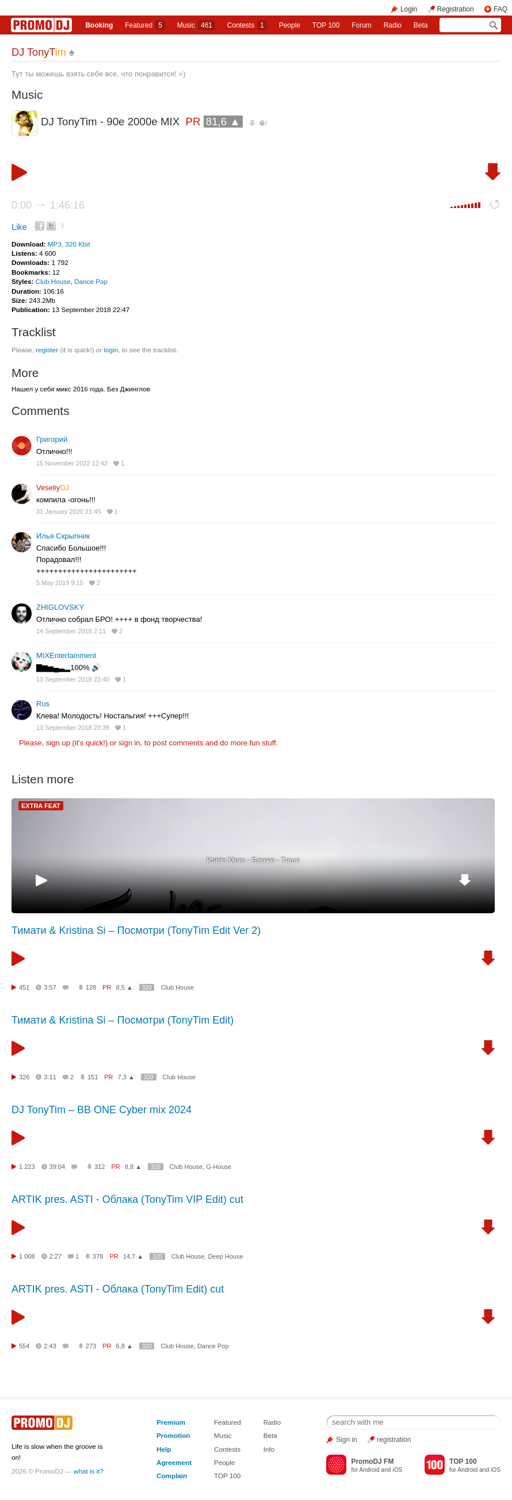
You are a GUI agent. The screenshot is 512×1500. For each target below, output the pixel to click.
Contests (227, 1449)
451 (24, 987)
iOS (397, 1470)
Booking (99, 25)
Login (408, 9)
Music (196, 25)
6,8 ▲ (124, 1346)
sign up (58, 743)
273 (91, 1346)
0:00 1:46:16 (48, 205)
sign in (129, 743)
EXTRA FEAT (40, 805)
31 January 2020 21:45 (68, 511)
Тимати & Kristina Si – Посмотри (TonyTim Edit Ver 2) (136, 930)
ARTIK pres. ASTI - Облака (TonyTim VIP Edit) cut (127, 1199)
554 (24, 1346)
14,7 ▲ (133, 1256)
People (289, 25)
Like (19, 227)
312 (99, 1166)
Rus (42, 703)
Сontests (247, 25)
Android (370, 1470)
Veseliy (52, 487)
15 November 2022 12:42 (72, 463)
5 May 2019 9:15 (59, 582)
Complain (171, 1475)
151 (92, 1077)
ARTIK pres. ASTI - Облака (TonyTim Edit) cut (118, 1289)
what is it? (89, 1471)
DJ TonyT (39, 52)
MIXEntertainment (66, 655)
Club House (53, 281)
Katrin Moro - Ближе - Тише (253, 860)
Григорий (51, 439)
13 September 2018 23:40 (72, 679)
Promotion (173, 1435)
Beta (421, 25)
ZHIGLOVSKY (60, 607)
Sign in (346, 1439)
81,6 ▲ (223, 122)
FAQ (500, 9)
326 (24, 1077)
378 (98, 1256)
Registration (455, 9)
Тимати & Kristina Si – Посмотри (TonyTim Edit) (123, 1020)
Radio (393, 25)
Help (163, 1449)
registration (394, 1439)
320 (147, 987)
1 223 (27, 1166)
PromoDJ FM (372, 1461)
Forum (361, 25)
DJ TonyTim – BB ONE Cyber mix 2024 (102, 1110)
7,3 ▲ (126, 1077)
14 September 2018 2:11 (71, 631)
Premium (170, 1422)
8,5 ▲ (124, 987)
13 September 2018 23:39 (72, 727)
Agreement (174, 1462)
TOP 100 (326, 25)
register (47, 349)
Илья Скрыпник (63, 536)
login (111, 349)
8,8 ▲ (133, 1166)
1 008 (27, 1256)
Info (269, 1449)
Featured (145, 25)
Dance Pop (91, 281)
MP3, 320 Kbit (69, 244)
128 (91, 987)
